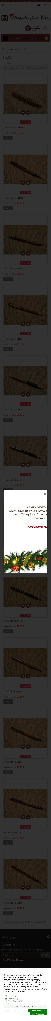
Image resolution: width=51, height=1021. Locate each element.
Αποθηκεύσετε (38, 1014)
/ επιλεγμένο (10, 1011)
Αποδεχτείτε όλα (38, 1010)
